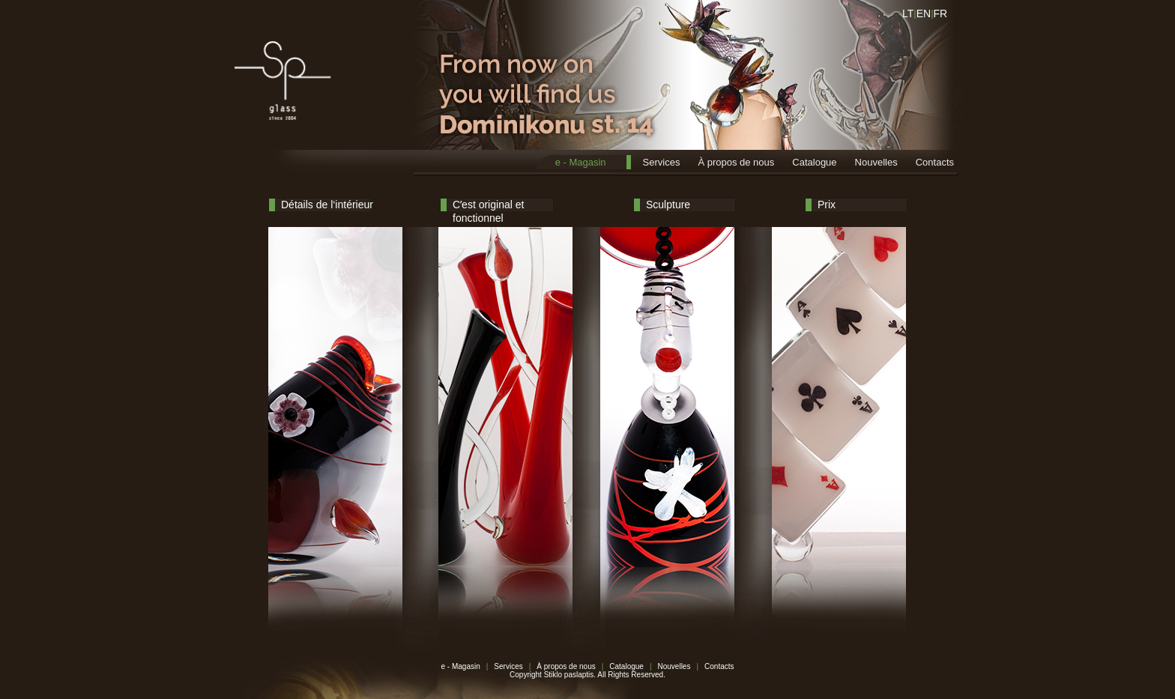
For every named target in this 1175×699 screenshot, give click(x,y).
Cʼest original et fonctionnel (488, 206)
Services (661, 162)
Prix (827, 205)
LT (907, 13)
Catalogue (814, 162)
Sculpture (668, 205)
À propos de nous (736, 162)
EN (923, 13)
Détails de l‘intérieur (327, 205)
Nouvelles (876, 162)
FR (941, 13)
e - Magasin (580, 162)
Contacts (935, 162)
